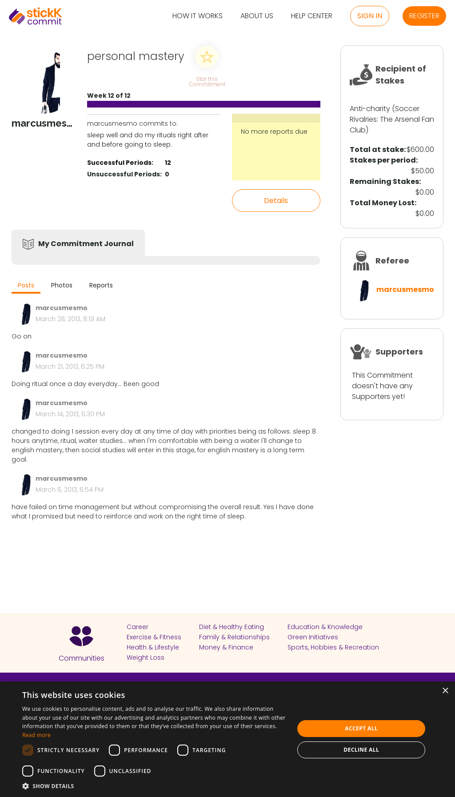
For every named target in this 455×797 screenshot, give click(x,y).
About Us (256, 16)
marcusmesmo (405, 289)
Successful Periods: (120, 162)
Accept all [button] (361, 728)
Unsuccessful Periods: (124, 174)
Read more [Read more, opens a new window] (36, 735)
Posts (26, 285)
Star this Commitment (206, 81)
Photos (61, 285)
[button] (154, 785)
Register (424, 16)
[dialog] (227, 739)
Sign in (369, 16)
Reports (101, 285)
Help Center (311, 16)
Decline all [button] (361, 749)
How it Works (197, 16)
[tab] (26, 286)
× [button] (445, 691)
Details (276, 200)
